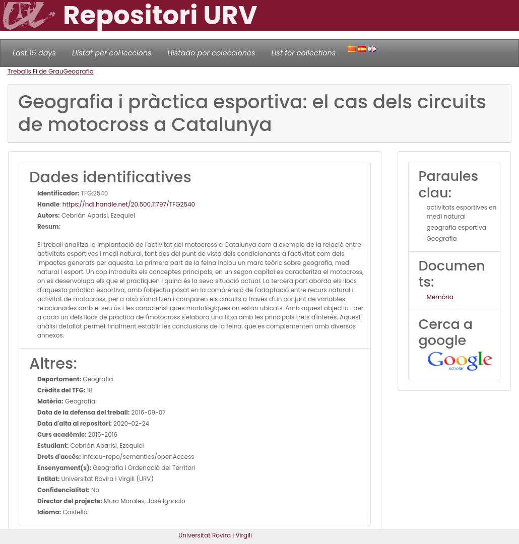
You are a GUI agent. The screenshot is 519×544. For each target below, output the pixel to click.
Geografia (78, 71)
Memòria (440, 297)
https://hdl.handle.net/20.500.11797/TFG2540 (128, 204)
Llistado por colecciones (211, 53)
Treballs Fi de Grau (35, 71)
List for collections (303, 53)
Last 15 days (34, 53)
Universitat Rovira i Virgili (215, 535)
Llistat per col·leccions (112, 53)
